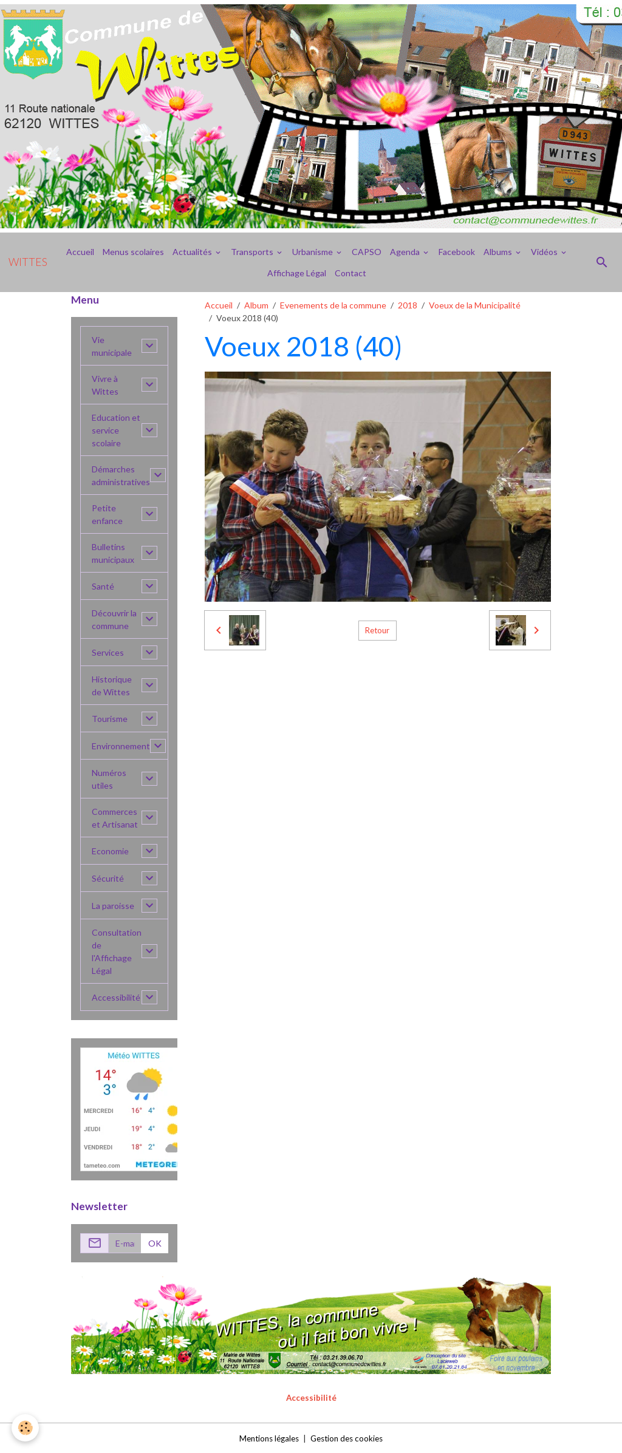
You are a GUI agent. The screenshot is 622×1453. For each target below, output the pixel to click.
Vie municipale (112, 346)
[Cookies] (25, 1427)
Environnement (121, 746)
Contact (350, 273)
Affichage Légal (296, 273)
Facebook (457, 252)
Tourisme (110, 718)
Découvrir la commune (114, 619)
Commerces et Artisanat (115, 817)
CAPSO (366, 252)
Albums (499, 252)
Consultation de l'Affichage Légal (117, 951)
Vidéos (545, 252)
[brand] (28, 262)
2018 (407, 305)
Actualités (193, 252)
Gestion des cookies (349, 1437)
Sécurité (108, 878)
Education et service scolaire (116, 430)
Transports (253, 252)
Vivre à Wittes (105, 384)
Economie (110, 851)
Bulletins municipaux (113, 553)
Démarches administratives (121, 475)
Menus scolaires (133, 252)
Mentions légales (266, 1437)
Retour (377, 630)
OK (155, 1243)
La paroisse (113, 905)
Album (256, 305)
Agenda (406, 252)
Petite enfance (107, 514)
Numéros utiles (109, 779)
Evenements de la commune (333, 305)
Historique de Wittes (112, 685)
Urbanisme (313, 252)
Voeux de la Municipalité (475, 305)
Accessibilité (116, 997)
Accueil (80, 252)
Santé (103, 586)
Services (108, 652)
